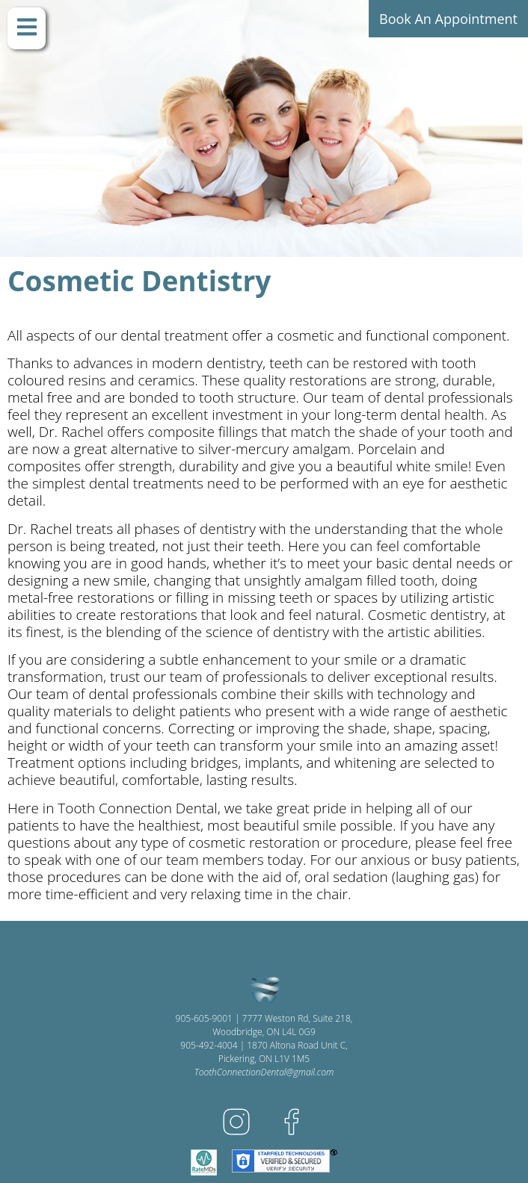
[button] (26, 28)
